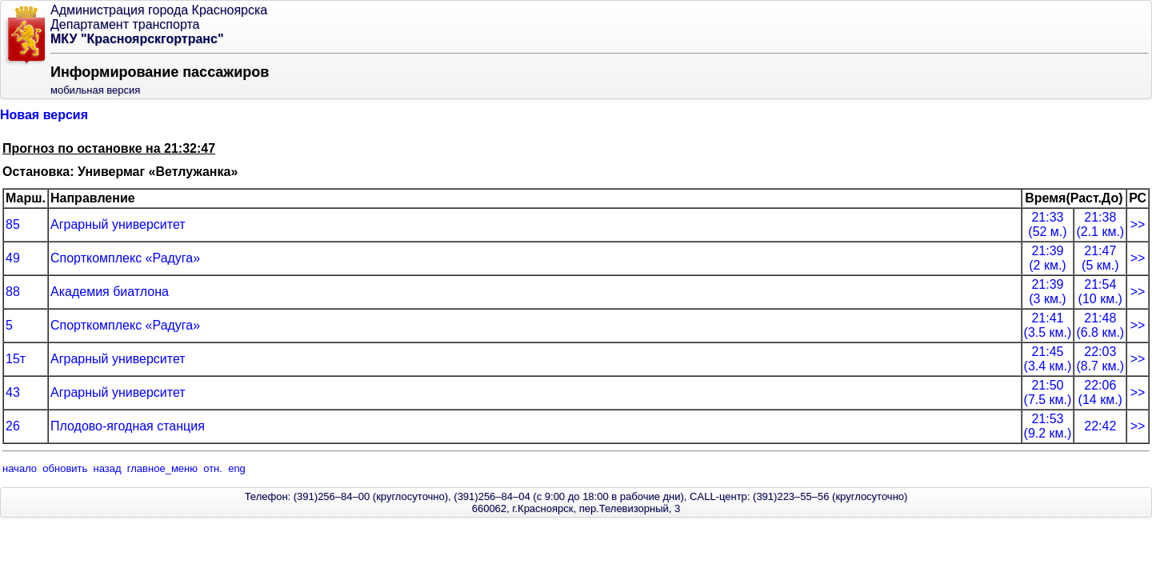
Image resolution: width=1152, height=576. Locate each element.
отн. (212, 468)
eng (237, 468)
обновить (64, 468)
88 (13, 291)
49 (13, 258)
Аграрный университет (118, 224)
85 (13, 224)
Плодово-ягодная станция (127, 426)
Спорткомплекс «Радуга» (125, 258)
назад (108, 468)
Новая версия (44, 115)
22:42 (1100, 426)
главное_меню (162, 468)
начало (19, 468)
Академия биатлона (109, 291)
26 (13, 426)
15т (16, 359)
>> (1138, 224)
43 (13, 392)
